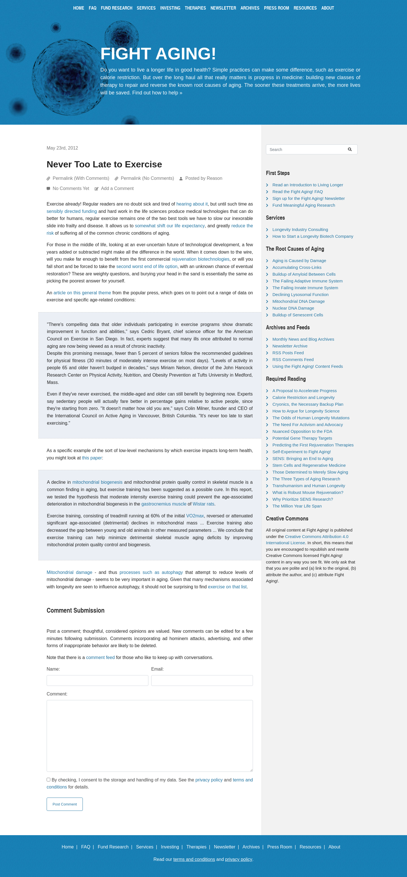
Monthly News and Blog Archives (303, 339)
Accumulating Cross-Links (296, 267)
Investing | (173, 846)
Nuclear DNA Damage (293, 308)
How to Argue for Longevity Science (306, 411)
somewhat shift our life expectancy (170, 225)
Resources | (313, 846)
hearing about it (192, 204)
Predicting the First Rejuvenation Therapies (313, 444)
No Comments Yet (71, 188)
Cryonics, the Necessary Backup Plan (307, 404)
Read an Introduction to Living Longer (307, 184)
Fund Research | (116, 846)
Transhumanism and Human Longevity (308, 485)
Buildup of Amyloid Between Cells (303, 274)
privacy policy (208, 779)
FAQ (92, 8)
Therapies (195, 8)
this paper (92, 457)
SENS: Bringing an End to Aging (302, 458)
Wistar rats (203, 504)
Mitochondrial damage (69, 572)
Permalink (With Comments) (81, 178)
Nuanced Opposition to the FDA (302, 431)
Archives (250, 8)
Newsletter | (228, 846)
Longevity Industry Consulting (300, 229)
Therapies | (199, 846)
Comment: (57, 694)
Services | (148, 846)
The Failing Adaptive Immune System (307, 280)
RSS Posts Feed (288, 352)
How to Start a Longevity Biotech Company (312, 236)
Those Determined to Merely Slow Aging (310, 472)
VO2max (195, 515)
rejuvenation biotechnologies (201, 259)
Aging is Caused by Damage (299, 260)
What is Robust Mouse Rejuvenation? (307, 492)
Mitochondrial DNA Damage (298, 301)
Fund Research (116, 8)
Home (78, 8)
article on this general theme (82, 292)
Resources (305, 8)
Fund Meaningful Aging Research (303, 205)
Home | (71, 846)
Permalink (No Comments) (147, 178)
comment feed (100, 657)
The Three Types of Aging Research (306, 478)
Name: (53, 669)
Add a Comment (117, 188)
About (327, 8)
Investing (170, 8)
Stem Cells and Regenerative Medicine (309, 465)
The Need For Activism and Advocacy (307, 424)
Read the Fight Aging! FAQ (297, 191)
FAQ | (88, 846)
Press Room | (282, 846)
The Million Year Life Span (297, 506)
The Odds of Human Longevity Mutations (311, 417)
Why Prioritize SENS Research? (302, 499)
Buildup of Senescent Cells (297, 314)
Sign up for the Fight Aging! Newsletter (308, 198)
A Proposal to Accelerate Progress (304, 390)
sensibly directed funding (72, 211)
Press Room (276, 8)
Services (146, 8)
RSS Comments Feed (293, 359)
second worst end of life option (146, 266)
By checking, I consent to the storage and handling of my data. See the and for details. (150, 783)
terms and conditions (194, 859)
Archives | (254, 846)
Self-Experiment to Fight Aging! (301, 451)
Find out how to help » (157, 93)
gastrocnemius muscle (163, 504)
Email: (157, 669)
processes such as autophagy (151, 572)
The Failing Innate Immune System (305, 287)
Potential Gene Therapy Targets (302, 438)
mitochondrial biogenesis (97, 482)
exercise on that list (227, 586)
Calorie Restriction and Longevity (303, 397)
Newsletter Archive (290, 346)
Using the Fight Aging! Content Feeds (307, 366)
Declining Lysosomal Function (300, 294)
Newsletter (223, 8)
